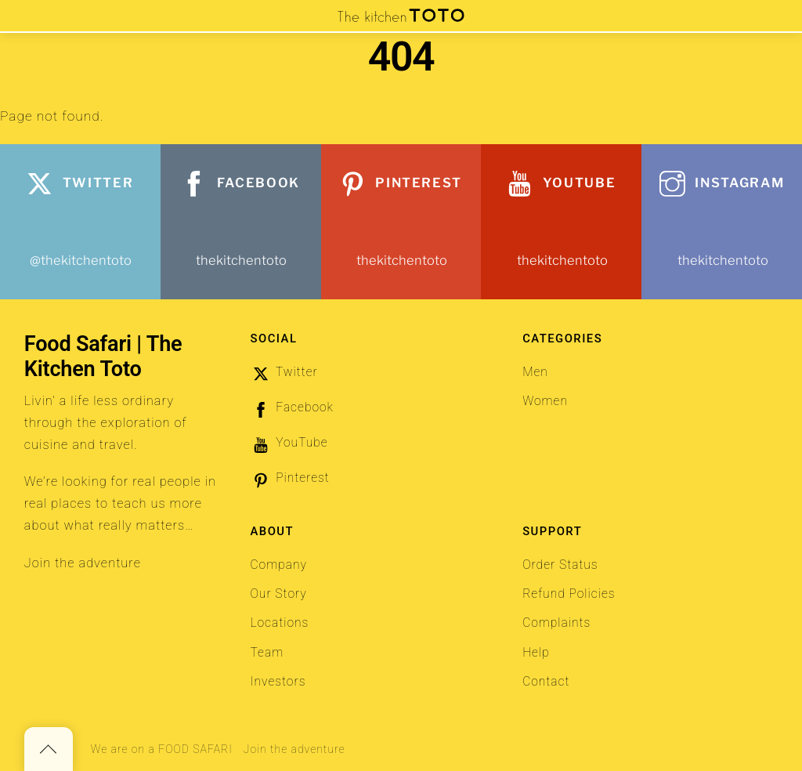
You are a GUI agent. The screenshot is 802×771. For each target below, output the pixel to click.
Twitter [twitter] (283, 372)
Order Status (560, 565)
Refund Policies (568, 594)
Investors (277, 682)
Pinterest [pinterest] (289, 478)
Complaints (556, 623)
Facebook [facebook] (292, 407)
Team (267, 653)
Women (545, 401)
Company (278, 565)
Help (536, 653)
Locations (279, 623)
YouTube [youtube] (288, 443)
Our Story (278, 594)
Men (535, 372)
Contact (545, 682)
